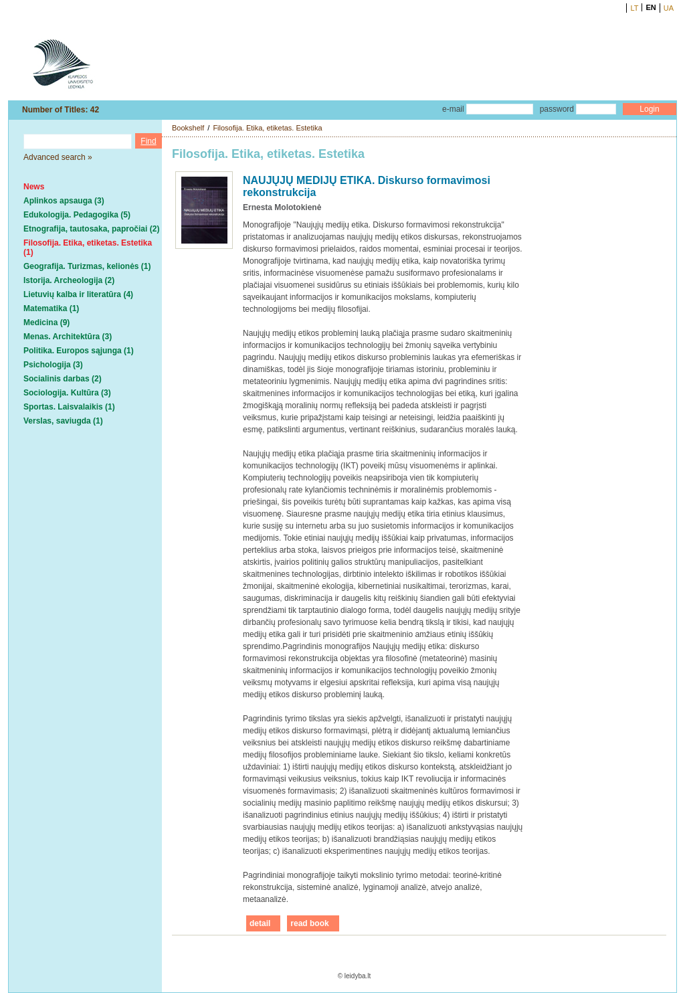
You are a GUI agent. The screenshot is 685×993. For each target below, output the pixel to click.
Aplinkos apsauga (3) (63, 200)
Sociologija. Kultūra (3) (67, 392)
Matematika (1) (51, 308)
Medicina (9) (46, 322)
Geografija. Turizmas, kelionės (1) (87, 266)
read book (309, 923)
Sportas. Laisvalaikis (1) (69, 407)
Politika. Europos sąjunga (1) (78, 350)
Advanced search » (57, 157)
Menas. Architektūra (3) (67, 336)
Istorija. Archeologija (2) (68, 280)
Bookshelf (188, 128)
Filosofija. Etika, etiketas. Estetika (267, 128)
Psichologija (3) (53, 364)
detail (260, 923)
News (33, 186)
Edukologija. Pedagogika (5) (76, 214)
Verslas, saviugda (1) (63, 421)
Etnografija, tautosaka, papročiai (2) (91, 229)
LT (634, 8)
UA (669, 8)
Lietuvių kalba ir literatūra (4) (78, 294)
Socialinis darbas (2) (62, 378)
